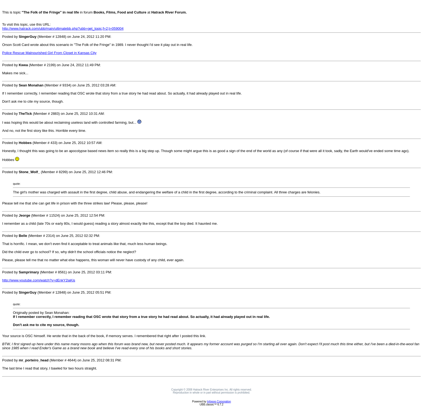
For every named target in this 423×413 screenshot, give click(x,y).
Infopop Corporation (219, 401)
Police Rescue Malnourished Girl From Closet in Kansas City (49, 53)
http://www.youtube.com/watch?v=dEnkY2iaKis (38, 280)
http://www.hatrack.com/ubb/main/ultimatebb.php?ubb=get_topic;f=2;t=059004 (63, 28)
